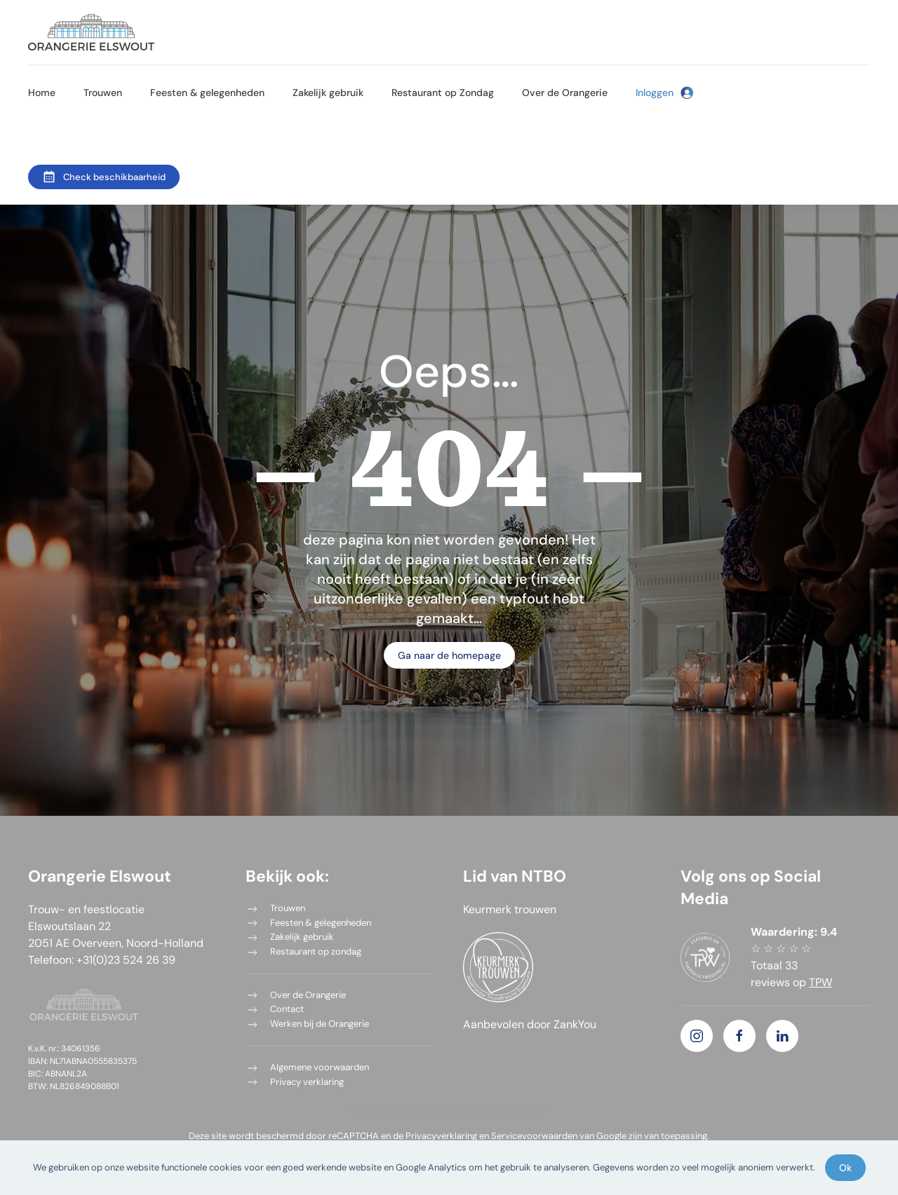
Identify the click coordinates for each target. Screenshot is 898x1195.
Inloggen (665, 93)
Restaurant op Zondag (442, 92)
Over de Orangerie (565, 92)
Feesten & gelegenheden (207, 92)
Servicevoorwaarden (534, 1136)
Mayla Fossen (529, 1110)
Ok (845, 1167)
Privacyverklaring (441, 1136)
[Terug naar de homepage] (91, 32)
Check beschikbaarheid (104, 177)
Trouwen (102, 92)
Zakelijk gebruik (328, 92)
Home (41, 92)
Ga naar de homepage (449, 655)
